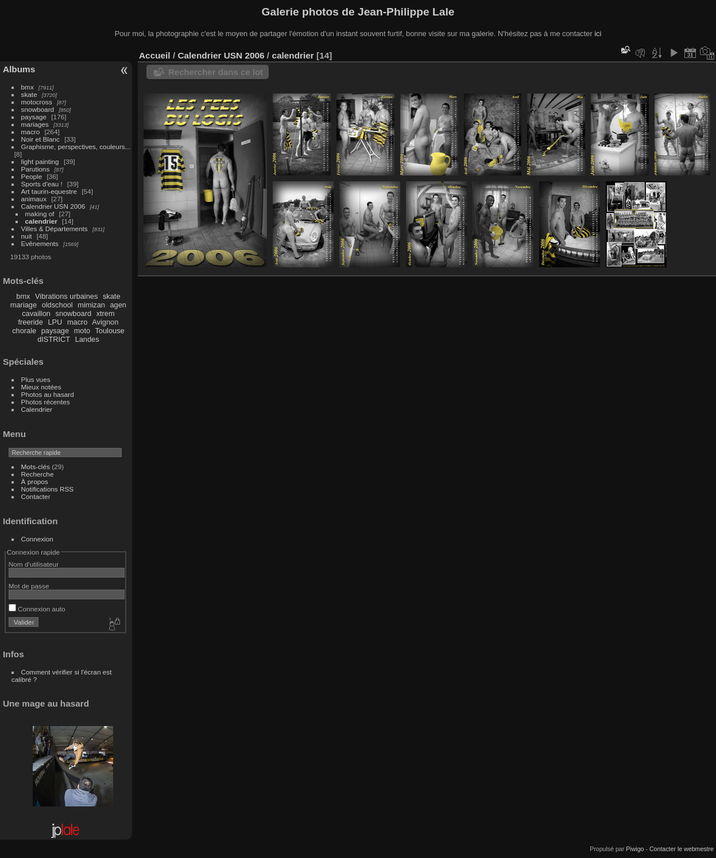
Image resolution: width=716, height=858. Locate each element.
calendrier (41, 221)
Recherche (37, 474)
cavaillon (36, 313)
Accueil (155, 55)
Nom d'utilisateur (34, 564)
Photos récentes (45, 401)
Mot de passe (29, 586)
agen (118, 305)
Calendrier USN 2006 (53, 206)
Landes (87, 339)
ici (597, 33)
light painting (40, 161)
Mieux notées (41, 387)
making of (40, 213)
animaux (34, 198)
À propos (34, 481)
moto (82, 330)
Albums (19, 69)
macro (30, 131)
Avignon (105, 322)
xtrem (105, 313)
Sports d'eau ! (42, 184)
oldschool (57, 305)
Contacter (36, 496)
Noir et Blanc (40, 139)
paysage (34, 116)
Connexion (37, 539)
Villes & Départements (54, 228)
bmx (27, 87)
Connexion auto (37, 609)
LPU (55, 322)
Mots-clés (35, 466)
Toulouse (109, 330)
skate (29, 94)
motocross (36, 102)
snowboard (38, 109)
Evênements (40, 243)
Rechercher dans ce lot (215, 72)
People (31, 176)
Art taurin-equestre (49, 191)
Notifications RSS (47, 489)
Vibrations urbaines (66, 296)
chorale (24, 330)
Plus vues (36, 379)
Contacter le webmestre (681, 848)
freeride (30, 322)
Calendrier (36, 409)
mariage (23, 305)
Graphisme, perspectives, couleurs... (76, 146)
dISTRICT (53, 339)
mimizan (91, 305)
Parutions (35, 169)
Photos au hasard (47, 394)
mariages (35, 124)
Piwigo (635, 848)
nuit (26, 236)
